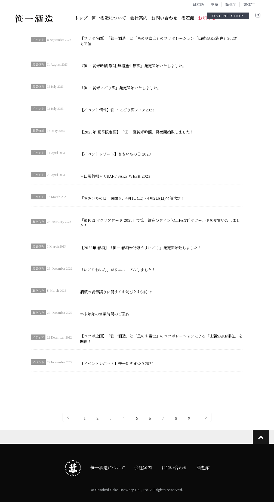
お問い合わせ (164, 18)
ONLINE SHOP (228, 16)
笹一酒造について (108, 18)
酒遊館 (187, 18)
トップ (81, 18)
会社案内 (138, 18)
